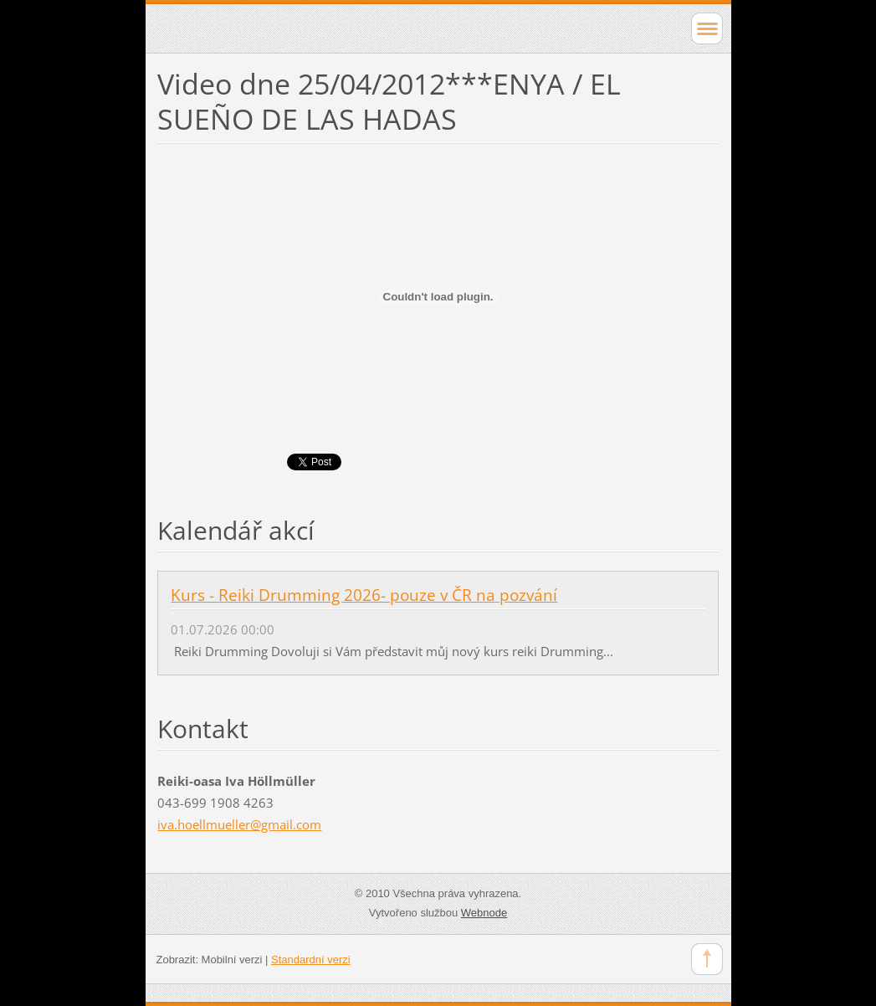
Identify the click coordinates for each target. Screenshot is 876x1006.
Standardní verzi (311, 959)
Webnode (484, 912)
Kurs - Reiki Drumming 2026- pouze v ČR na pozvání (364, 595)
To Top (707, 959)
